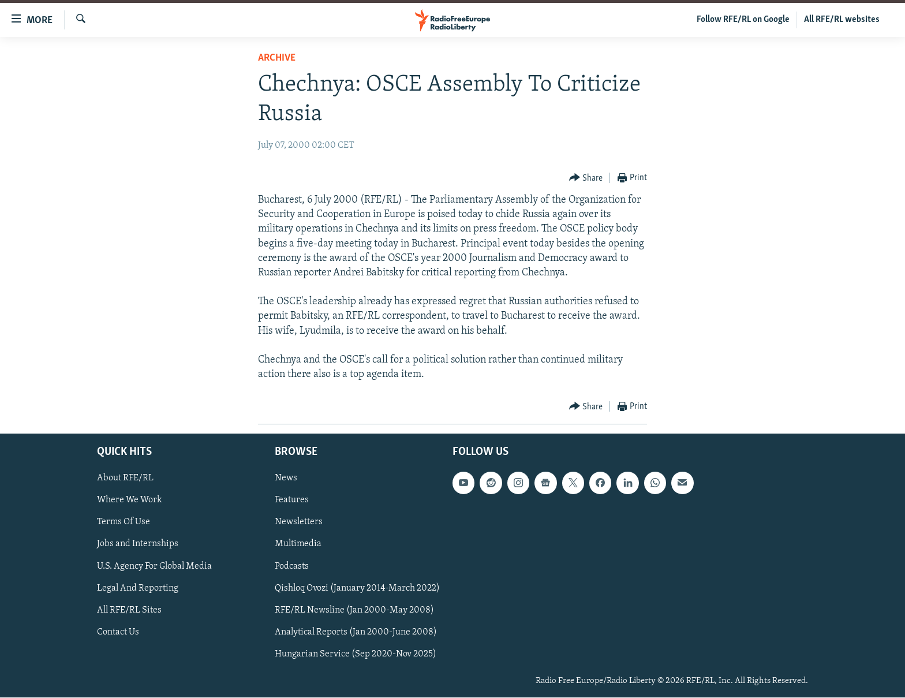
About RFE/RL (125, 478)
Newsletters (299, 522)
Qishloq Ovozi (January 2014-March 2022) (357, 588)
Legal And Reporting (137, 588)
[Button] (586, 178)
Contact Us (118, 632)
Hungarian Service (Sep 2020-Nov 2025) (355, 654)
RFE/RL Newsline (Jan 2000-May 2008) (354, 610)
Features (292, 500)
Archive (277, 58)
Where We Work (129, 500)
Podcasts (292, 566)
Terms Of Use (123, 522)
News (286, 478)
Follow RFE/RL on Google (743, 19)
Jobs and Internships (137, 544)
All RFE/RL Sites (129, 610)
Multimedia (298, 544)
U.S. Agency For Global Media (154, 566)
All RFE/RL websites (842, 19)
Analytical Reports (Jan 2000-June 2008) (356, 632)
